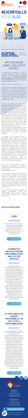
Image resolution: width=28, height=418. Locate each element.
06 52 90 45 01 (14, 391)
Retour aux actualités (4, 46)
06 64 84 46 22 (14, 400)
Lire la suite (15, 238)
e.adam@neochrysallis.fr (14, 393)
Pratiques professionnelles (17, 46)
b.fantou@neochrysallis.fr (14, 402)
